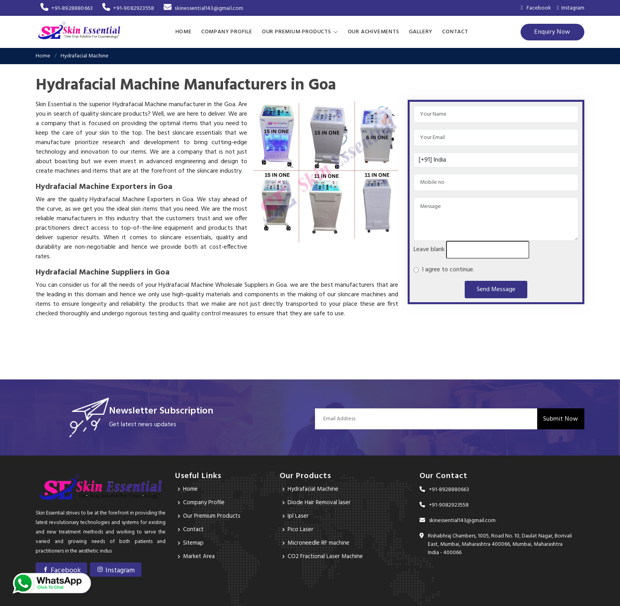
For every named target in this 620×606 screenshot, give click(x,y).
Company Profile (226, 31)
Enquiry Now (552, 32)
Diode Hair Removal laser (320, 502)
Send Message (496, 289)
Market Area (199, 556)
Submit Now (560, 418)
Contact (455, 31)
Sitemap (194, 542)
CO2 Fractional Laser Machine (327, 556)
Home (184, 31)
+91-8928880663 (66, 8)
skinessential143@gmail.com (203, 8)
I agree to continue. (446, 269)
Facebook (61, 570)
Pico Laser (301, 529)
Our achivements (373, 31)
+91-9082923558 (128, 8)
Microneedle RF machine (320, 542)
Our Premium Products (213, 516)
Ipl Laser (298, 516)
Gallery (421, 31)
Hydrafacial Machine (315, 489)
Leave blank (429, 249)
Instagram (570, 8)
